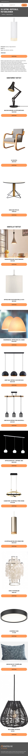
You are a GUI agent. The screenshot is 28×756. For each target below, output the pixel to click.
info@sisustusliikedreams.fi (5, 1)
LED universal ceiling (14, 631)
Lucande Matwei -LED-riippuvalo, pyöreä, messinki (14, 501)
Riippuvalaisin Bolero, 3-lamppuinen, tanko (14, 460)
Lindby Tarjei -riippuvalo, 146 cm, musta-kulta (14, 380)
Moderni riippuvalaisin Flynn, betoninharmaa (14, 259)
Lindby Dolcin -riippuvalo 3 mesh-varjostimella (14, 420)
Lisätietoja (14, 56)
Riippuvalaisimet (9, 14)
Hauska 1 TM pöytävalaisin (14, 590)
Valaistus (3, 14)
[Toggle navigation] (2, 5)
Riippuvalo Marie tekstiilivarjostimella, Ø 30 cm (14, 299)
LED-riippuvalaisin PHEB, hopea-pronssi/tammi (14, 541)
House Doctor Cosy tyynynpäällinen (14, 664)
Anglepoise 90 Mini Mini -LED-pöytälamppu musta (14, 110)
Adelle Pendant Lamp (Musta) (14, 729)
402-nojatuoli (14, 160)
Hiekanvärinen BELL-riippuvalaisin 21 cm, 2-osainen (14, 339)
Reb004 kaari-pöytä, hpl (14, 210)
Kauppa (24, 5)
